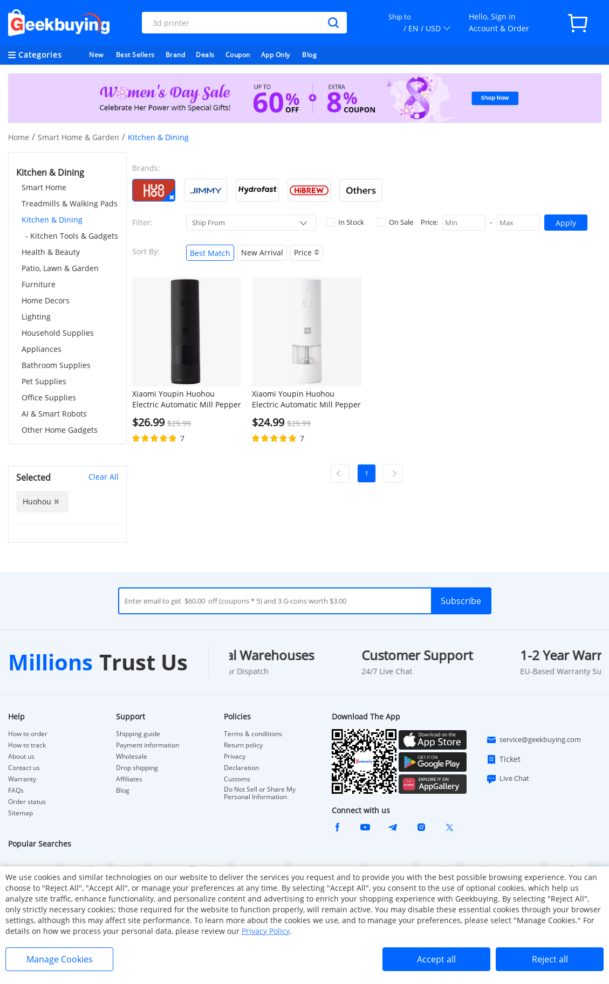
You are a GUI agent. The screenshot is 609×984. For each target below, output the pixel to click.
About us (21, 756)
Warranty (22, 779)
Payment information (147, 745)
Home (18, 137)
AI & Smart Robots (54, 413)
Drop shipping (137, 768)
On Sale (395, 222)
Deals (205, 54)
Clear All (103, 477)
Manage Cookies (59, 959)
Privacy (234, 756)
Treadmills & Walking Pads (70, 203)
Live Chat (507, 778)
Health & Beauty (51, 252)
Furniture (39, 284)
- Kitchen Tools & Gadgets (71, 236)
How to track (27, 745)
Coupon (237, 54)
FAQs (16, 790)
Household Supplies (58, 333)
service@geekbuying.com (533, 739)
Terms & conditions (253, 734)
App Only (275, 54)
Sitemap (20, 812)
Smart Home (44, 187)
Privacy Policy (266, 931)
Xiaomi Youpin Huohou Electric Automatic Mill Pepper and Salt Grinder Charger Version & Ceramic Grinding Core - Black (186, 399)
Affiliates (129, 779)
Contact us (24, 768)
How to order (27, 734)
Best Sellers (135, 54)
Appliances (41, 349)
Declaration (241, 768)
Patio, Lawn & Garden (60, 268)
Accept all (436, 959)
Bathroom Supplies (56, 365)
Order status (27, 802)
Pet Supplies (44, 381)
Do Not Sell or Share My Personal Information (260, 793)
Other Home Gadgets (60, 430)
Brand (176, 54)
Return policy (243, 745)
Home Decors (46, 300)
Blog (309, 54)
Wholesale (131, 756)
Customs (237, 779)
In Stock (345, 222)
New (96, 54)
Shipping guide (138, 734)
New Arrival (262, 252)
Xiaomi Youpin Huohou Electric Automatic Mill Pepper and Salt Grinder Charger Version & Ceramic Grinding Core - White (306, 399)
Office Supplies (49, 397)
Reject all (550, 959)
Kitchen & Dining (52, 219)
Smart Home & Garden (78, 137)
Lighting (36, 316)
